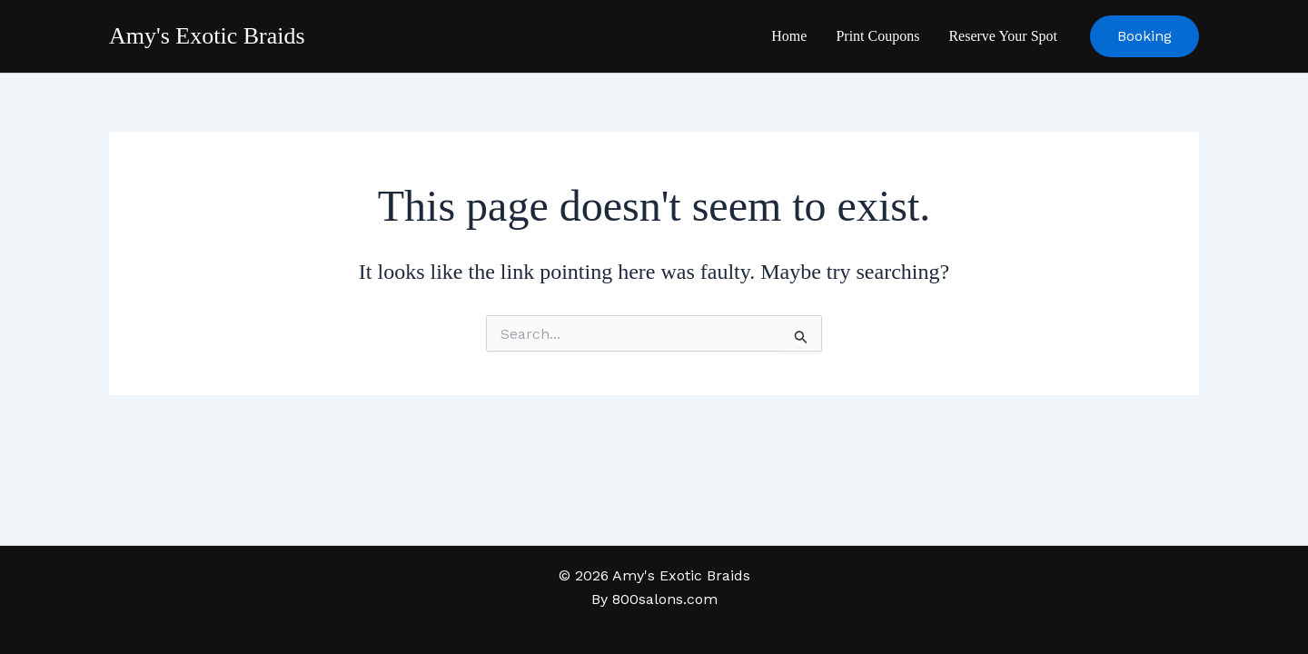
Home (789, 36)
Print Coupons (877, 36)
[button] (1144, 36)
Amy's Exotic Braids (207, 36)
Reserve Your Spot (1002, 36)
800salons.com (665, 599)
